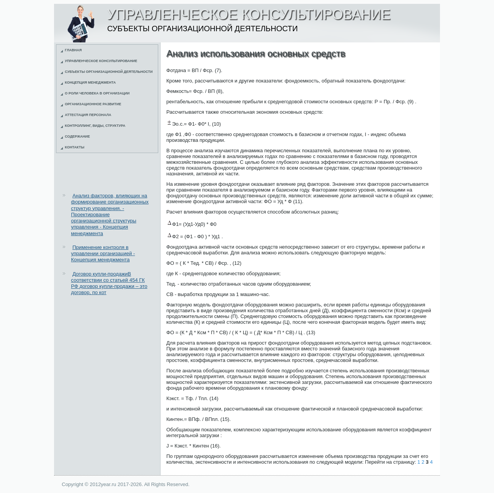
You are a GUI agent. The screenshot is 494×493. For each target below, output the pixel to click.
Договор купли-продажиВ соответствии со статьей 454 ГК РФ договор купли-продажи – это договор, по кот (109, 283)
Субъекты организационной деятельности (109, 72)
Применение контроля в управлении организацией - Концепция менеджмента (103, 253)
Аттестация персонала (88, 115)
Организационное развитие (93, 104)
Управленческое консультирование (101, 61)
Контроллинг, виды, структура (95, 126)
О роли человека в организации (97, 93)
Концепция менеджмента (90, 82)
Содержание (77, 136)
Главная (73, 50)
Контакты (74, 147)
